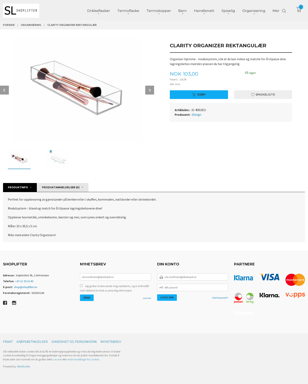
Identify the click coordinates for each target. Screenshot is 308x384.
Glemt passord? (220, 297)
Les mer (147, 298)
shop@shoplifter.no (25, 287)
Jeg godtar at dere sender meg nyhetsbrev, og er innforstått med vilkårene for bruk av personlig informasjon (114, 288)
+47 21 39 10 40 (24, 281)
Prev (4, 90)
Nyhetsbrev (111, 342)
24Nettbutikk (23, 366)
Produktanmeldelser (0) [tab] (61, 187)
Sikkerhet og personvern (74, 342)
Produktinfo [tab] (18, 187)
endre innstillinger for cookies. (83, 359)
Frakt (8, 342)
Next (149, 90)
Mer (276, 10)
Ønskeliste (263, 94)
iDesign (196, 115)
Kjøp (198, 94)
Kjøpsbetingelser (32, 342)
